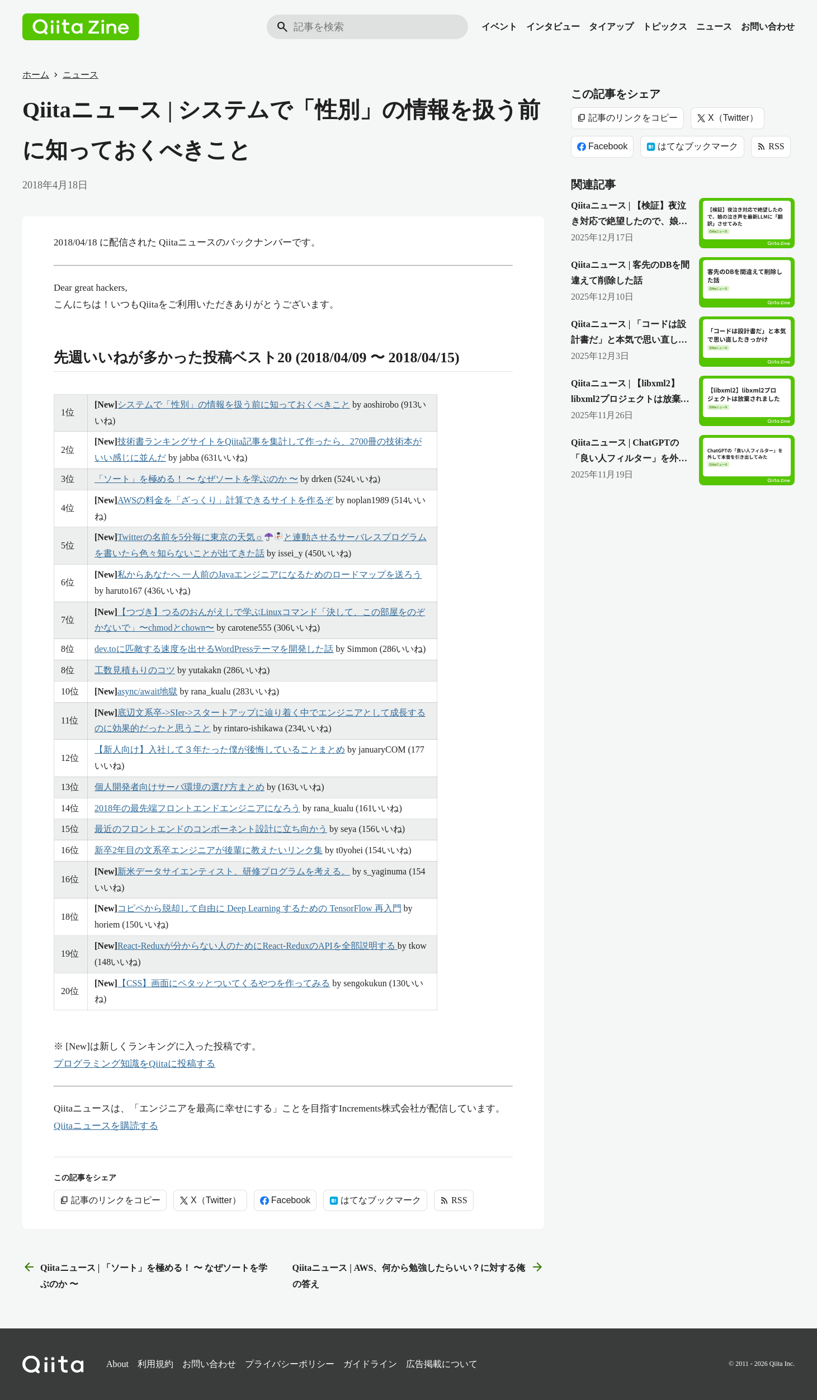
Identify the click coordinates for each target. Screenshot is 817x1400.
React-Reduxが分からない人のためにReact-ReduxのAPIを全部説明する (257, 945)
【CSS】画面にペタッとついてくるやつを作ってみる (223, 983)
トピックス (665, 26)
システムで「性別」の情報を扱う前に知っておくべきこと (233, 404)
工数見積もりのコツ (135, 670)
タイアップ (611, 26)
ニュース (714, 26)
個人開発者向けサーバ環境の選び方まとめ (180, 787)
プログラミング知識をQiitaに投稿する (134, 1063)
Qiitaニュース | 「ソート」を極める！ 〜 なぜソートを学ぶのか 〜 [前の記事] (144, 1274)
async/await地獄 (147, 691)
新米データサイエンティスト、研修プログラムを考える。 (233, 871)
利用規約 (155, 1364)
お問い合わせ (768, 26)
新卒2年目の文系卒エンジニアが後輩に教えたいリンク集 (209, 850)
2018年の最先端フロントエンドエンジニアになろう (197, 808)
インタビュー (553, 26)
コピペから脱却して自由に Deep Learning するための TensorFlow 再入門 (259, 908)
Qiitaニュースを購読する (106, 1125)
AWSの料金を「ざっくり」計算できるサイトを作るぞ (225, 500)
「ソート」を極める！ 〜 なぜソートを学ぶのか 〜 (196, 479)
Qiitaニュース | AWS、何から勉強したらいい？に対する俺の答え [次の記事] (418, 1274)
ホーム (35, 74)
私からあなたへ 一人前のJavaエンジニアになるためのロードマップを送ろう (269, 574)
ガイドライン (370, 1364)
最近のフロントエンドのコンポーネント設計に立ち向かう (211, 829)
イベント (499, 26)
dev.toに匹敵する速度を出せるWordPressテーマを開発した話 (214, 649)
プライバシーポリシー (289, 1364)
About (117, 1364)
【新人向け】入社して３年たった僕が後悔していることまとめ (220, 749)
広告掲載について (442, 1364)
